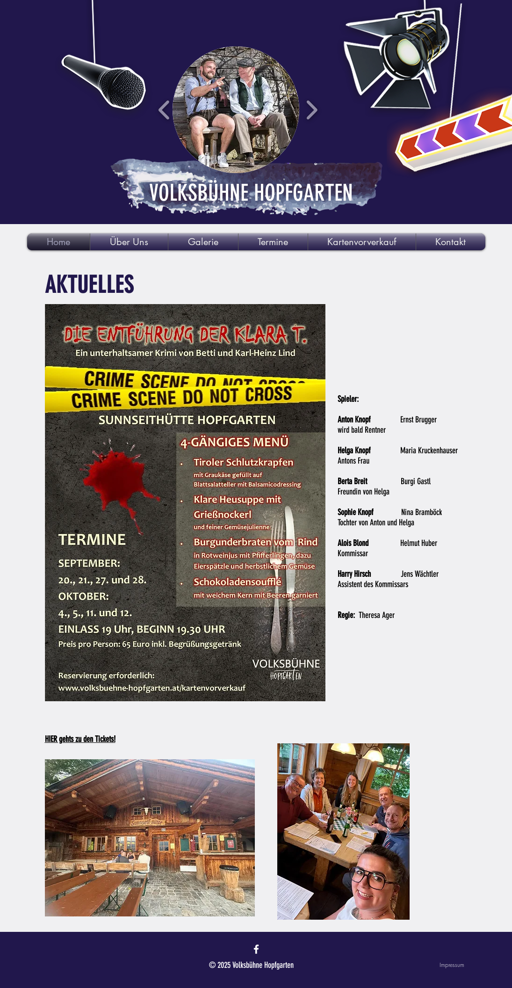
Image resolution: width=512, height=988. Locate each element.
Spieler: (348, 399)
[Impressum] (431, 965)
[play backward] (164, 110)
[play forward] (311, 110)
